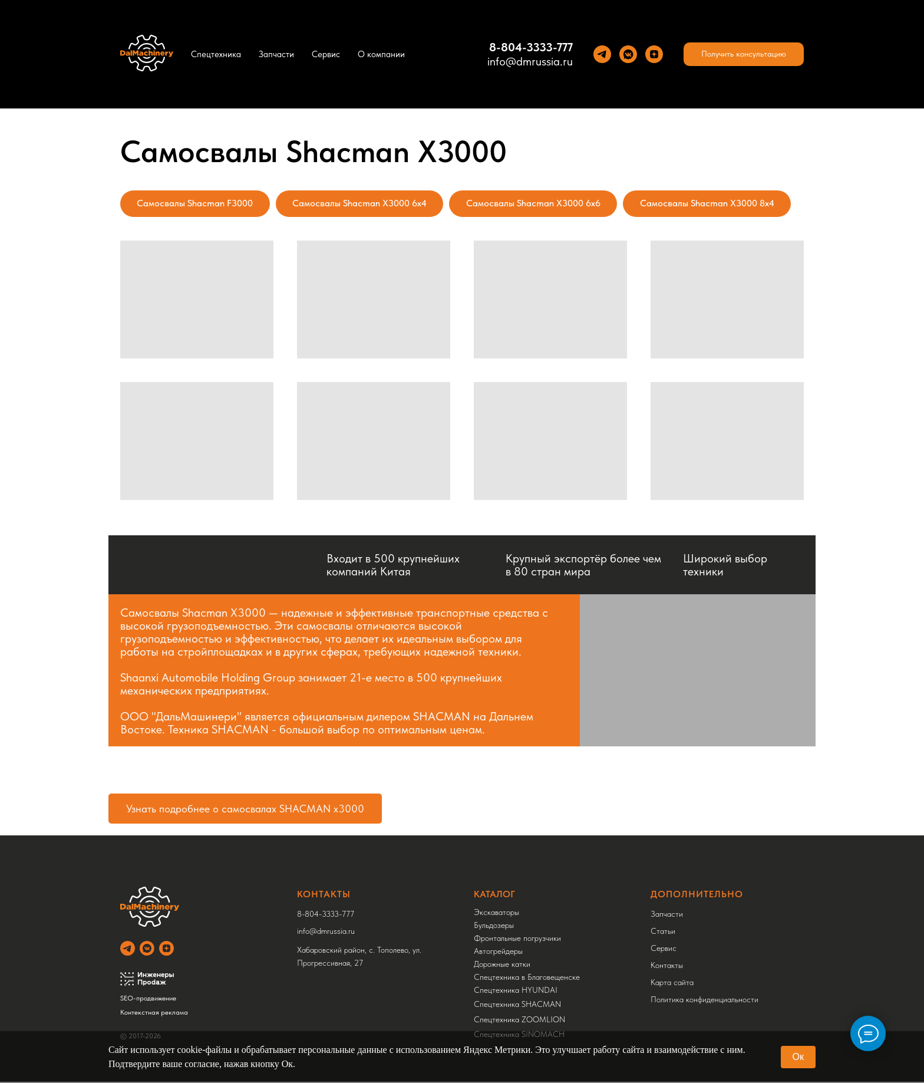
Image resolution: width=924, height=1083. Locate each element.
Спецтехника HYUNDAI (515, 991)
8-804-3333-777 (531, 47)
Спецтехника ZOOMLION (519, 1020)
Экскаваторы (496, 913)
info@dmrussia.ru (530, 61)
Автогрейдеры (498, 952)
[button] (744, 54)
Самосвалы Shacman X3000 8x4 (713, 203)
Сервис (326, 54)
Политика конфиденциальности (704, 1000)
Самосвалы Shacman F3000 (196, 203)
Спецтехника (216, 54)
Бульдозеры (494, 926)
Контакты (667, 966)
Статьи (663, 932)
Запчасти (276, 54)
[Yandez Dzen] (654, 54)
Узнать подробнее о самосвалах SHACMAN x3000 (245, 810)
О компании (381, 54)
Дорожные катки (502, 965)
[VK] (628, 54)
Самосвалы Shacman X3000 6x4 (362, 203)
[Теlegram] (602, 54)
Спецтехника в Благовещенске (527, 978)
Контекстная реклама (154, 1013)
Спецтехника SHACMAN (517, 1005)
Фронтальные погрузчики (517, 939)
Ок (798, 1057)
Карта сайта (672, 983)
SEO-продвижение (148, 999)
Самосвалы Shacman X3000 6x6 (538, 203)
